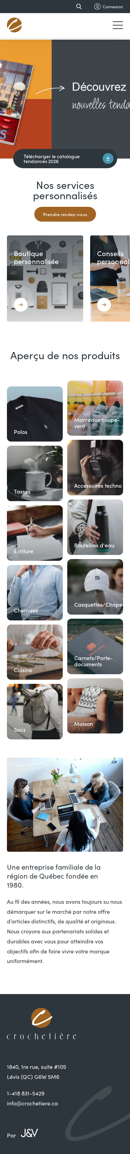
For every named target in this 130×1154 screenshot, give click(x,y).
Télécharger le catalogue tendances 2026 (69, 158)
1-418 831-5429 (25, 1093)
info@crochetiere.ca (32, 1103)
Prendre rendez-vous (65, 214)
